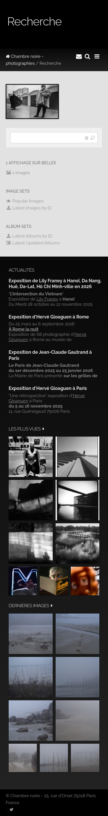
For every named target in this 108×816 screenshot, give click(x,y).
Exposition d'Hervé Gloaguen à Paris (48, 388)
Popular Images (24, 201)
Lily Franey (47, 299)
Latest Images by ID (29, 208)
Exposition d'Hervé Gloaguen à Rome (49, 317)
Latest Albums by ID (29, 236)
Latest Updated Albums (33, 243)
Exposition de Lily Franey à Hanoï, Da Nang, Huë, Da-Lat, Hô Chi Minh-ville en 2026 (55, 283)
